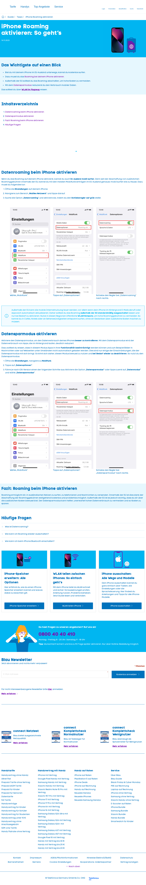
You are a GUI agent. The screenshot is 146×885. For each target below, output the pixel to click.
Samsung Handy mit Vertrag (52, 782)
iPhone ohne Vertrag (121, 793)
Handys (25, 6)
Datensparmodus (23, 85)
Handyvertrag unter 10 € (13, 818)
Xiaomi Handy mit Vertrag (51, 786)
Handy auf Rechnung (85, 789)
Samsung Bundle (119, 811)
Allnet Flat (6, 779)
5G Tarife (6, 800)
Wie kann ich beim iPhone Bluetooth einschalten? (29, 541)
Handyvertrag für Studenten (15, 814)
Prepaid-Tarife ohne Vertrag (15, 782)
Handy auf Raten (83, 770)
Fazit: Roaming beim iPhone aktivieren (24, 120)
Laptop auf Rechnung (122, 789)
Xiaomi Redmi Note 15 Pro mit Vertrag (52, 791)
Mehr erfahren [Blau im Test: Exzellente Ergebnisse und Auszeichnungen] (71, 746)
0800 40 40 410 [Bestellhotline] (57, 634)
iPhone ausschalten (120, 606)
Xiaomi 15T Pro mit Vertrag (51, 796)
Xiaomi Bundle (118, 814)
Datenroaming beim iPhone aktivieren (24, 112)
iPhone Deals (80, 782)
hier (50, 689)
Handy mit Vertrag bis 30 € (51, 841)
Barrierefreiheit (16, 862)
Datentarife (7, 796)
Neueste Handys (82, 793)
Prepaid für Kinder (10, 789)
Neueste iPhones (82, 796)
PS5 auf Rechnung (120, 786)
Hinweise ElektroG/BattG (99, 858)
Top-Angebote (42, 6)
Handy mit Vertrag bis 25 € (51, 844)
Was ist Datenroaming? (16, 526)
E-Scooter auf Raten (121, 803)
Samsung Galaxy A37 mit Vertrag (54, 830)
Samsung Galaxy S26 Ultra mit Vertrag (53, 815)
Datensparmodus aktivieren (19, 116)
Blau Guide (116, 779)
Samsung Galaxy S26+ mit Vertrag (51, 825)
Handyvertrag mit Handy (52, 770)
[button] (12, 7)
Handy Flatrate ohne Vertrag (15, 831)
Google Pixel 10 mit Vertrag (51, 837)
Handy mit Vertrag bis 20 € (51, 848)
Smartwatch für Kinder (122, 821)
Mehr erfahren (8, 693)
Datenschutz (126, 858)
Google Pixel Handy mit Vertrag (53, 779)
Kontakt (17, 858)
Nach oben (74, 866)
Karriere (37, 862)
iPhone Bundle (118, 807)
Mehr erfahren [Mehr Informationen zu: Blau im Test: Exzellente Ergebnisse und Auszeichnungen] (20, 742)
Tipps (19, 17)
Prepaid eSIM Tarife (11, 786)
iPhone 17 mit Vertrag (48, 799)
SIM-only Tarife (9, 828)
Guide (11, 17)
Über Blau (116, 775)
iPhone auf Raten (83, 775)
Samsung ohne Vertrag (122, 796)
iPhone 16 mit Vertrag (48, 810)
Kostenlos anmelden (126, 674)
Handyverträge (9, 803)
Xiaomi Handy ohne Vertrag (125, 800)
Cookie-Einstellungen (60, 862)
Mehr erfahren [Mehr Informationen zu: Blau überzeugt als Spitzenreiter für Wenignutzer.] (119, 746)
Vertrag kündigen (129, 862)
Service (58, 6)
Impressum (36, 858)
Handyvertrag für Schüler (14, 811)
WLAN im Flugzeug (31, 89)
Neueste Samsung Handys (87, 800)
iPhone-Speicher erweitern (23, 606)
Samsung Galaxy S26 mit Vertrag (54, 820)
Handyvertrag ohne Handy (14, 775)
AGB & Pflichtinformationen (64, 858)
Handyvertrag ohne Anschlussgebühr (11, 823)
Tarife (13, 6)
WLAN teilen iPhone (71, 606)
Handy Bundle (118, 818)
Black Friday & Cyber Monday (125, 782)
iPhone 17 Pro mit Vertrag (50, 803)
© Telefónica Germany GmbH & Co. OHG (65, 878)
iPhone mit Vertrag (47, 775)
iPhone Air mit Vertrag (49, 806)
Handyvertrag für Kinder (13, 807)
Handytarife (8, 770)
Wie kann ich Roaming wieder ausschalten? (27, 534)
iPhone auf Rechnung (85, 786)
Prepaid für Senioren (11, 793)
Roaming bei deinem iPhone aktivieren (44, 76)
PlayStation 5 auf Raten (86, 779)
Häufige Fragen (13, 124)
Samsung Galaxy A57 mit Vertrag (54, 834)
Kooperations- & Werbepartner (95, 862)
